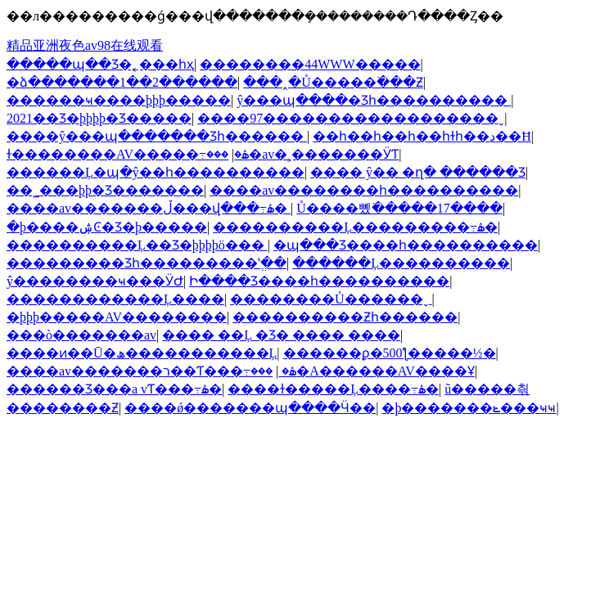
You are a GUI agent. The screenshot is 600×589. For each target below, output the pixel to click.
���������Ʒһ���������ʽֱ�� (146, 263)
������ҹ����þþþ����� (119, 100)
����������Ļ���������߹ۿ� (355, 227)
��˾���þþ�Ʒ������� (105, 190)
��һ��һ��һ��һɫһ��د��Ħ (422, 136)
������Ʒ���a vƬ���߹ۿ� (114, 389)
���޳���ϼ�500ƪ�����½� (389, 353)
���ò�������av (81, 335)
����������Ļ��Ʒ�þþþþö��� (137, 245)
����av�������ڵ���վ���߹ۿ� (149, 208)
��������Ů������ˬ (331, 299)
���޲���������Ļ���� (115, 299)
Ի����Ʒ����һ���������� (319, 281)
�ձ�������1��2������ (122, 82)
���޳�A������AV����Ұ (362, 371)
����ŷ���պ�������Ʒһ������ (157, 136)
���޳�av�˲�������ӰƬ (302, 154)
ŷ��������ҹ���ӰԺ (95, 281)
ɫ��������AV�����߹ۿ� (128, 154)
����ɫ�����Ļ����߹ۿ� (333, 389)
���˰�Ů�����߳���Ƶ (333, 82)
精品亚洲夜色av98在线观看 (85, 45)
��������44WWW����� (310, 64)
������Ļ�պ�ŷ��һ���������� (156, 172)
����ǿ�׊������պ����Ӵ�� (250, 408)
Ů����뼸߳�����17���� (399, 208)
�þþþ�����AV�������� (117, 317)
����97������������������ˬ (350, 118)
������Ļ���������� (401, 263)
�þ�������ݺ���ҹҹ (468, 408)
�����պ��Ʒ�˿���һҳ (100, 64)
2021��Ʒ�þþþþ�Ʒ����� (99, 118)
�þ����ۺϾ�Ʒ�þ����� (107, 227)
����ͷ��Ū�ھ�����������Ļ (142, 353)
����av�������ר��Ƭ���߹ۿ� (151, 371)
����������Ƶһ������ (345, 317)
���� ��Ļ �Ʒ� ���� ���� (281, 335)
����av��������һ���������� (364, 190)
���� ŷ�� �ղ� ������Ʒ (418, 172)
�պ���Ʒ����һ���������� (405, 245)
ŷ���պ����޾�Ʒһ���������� (374, 100)
